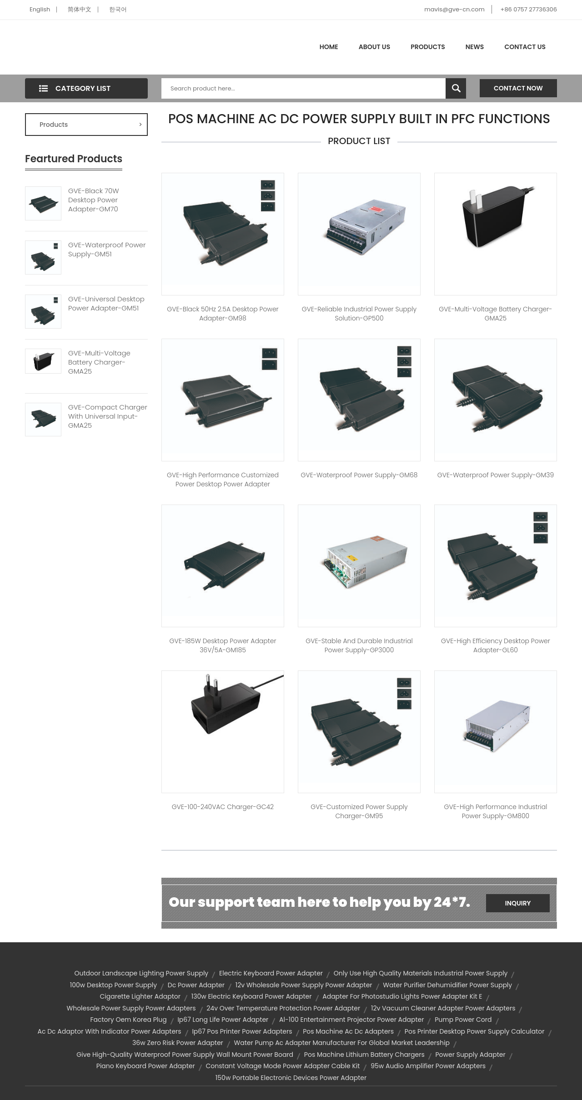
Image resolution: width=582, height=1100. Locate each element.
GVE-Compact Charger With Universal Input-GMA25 (107, 416)
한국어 (118, 9)
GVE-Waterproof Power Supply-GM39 (495, 475)
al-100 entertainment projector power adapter (351, 1019)
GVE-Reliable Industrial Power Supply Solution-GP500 (359, 314)
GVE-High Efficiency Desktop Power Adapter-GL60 (495, 645)
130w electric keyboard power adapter (251, 996)
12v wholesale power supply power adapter (304, 985)
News (475, 46)
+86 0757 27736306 (529, 9)
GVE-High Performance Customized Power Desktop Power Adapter (223, 479)
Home (329, 46)
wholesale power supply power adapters (131, 1008)
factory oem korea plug (128, 1019)
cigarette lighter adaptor (140, 996)
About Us (374, 46)
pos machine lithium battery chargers (364, 1054)
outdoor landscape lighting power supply (142, 973)
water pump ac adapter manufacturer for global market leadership (342, 1042)
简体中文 (79, 9)
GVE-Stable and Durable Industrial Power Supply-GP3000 (359, 645)
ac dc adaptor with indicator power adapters (109, 1031)
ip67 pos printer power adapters (242, 1031)
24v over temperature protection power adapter (283, 1008)
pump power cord (463, 1019)
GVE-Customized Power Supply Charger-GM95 (359, 811)
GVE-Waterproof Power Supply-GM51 (107, 249)
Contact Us (525, 46)
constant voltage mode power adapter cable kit (283, 1065)
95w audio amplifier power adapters (428, 1065)
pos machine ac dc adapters (348, 1031)
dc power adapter (196, 985)
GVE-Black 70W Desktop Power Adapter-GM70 (93, 200)
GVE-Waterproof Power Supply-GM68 (359, 475)
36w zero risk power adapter (177, 1042)
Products (428, 46)
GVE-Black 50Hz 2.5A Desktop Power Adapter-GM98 (222, 314)
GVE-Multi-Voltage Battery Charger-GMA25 (99, 362)
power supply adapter (471, 1054)
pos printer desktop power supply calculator (475, 1031)
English (40, 9)
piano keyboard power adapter (145, 1065)
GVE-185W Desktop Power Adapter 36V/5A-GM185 (222, 645)
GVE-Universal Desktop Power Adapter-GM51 (106, 304)
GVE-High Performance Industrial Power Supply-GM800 (495, 811)
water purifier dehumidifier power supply (447, 985)
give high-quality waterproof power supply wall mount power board (184, 1054)
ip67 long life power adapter (222, 1019)
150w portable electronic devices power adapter (291, 1077)
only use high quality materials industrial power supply (421, 973)
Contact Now (518, 88)
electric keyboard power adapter (271, 973)
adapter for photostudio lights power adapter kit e (402, 996)
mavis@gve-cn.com (454, 9)
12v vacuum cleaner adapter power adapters (443, 1008)
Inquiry (518, 903)
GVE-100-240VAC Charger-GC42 (223, 806)
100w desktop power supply (113, 985)
